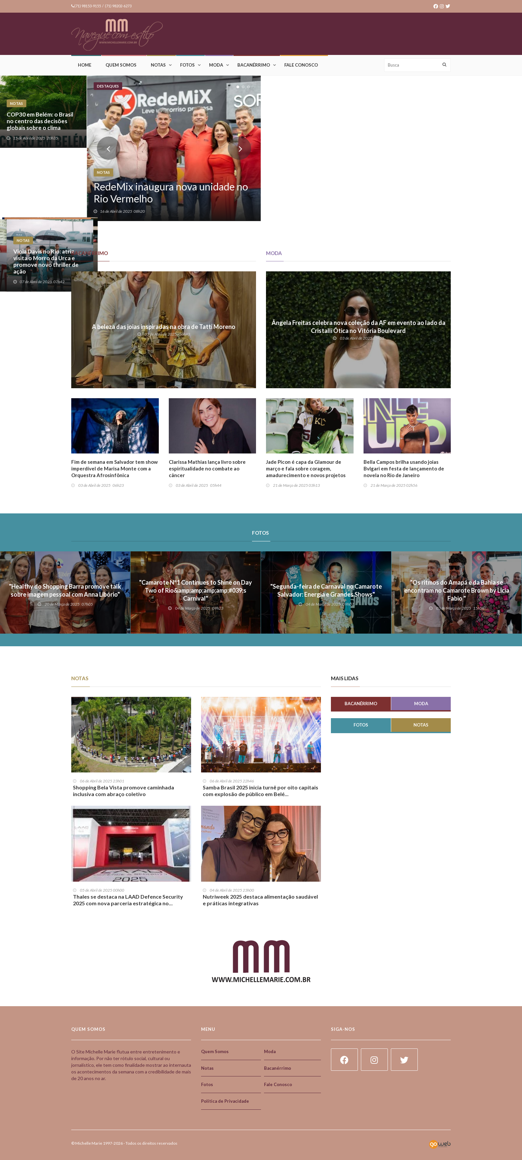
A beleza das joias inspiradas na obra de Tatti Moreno (163, 326)
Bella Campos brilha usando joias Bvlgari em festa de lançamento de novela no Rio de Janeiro (404, 468)
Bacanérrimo (253, 65)
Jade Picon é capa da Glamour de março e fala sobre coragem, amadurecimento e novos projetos (306, 468)
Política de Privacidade (225, 1101)
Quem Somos (121, 65)
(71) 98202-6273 (118, 6)
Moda (216, 65)
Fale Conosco (301, 65)
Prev (108, 148)
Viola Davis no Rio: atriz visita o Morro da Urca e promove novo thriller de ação (474, 190)
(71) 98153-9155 (87, 6)
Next (239, 148)
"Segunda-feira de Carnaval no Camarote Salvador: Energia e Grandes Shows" (326, 590)
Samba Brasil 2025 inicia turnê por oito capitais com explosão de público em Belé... (260, 790)
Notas (158, 65)
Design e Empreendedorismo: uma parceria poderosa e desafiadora (300, 190)
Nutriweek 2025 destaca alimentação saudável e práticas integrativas (260, 899)
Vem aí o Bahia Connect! (38, 200)
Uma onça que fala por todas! (383, 124)
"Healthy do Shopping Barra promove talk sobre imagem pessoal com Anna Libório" (65, 590)
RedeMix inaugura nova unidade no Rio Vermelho (171, 192)
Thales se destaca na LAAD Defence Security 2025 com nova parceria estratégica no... (128, 899)
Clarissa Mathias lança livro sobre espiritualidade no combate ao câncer (207, 468)
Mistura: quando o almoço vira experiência (301, 124)
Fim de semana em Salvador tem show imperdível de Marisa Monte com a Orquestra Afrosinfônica (114, 468)
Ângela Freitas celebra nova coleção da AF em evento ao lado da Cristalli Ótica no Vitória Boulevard (358, 326)
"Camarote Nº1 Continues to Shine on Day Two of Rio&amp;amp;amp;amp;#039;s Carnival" (195, 590)
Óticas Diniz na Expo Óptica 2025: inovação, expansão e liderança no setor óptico (391, 194)
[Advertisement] (329, 34)
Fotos (187, 65)
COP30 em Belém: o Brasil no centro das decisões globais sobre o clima (40, 121)
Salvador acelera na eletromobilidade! (466, 124)
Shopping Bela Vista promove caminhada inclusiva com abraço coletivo (123, 790)
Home (84, 65)
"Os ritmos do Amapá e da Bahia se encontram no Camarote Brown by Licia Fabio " (456, 590)
